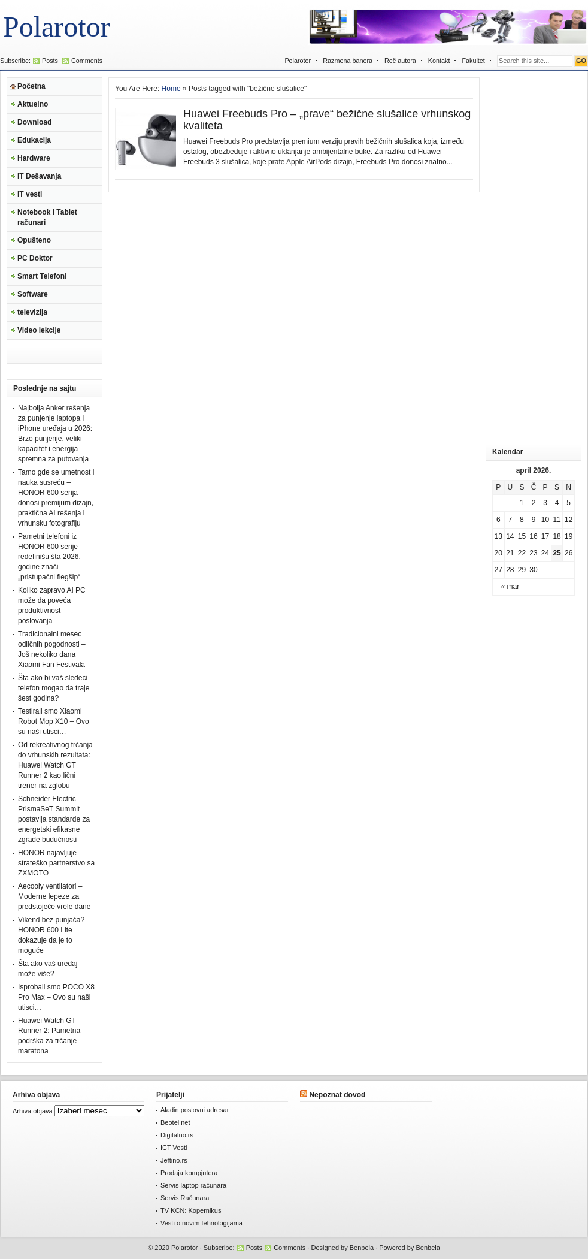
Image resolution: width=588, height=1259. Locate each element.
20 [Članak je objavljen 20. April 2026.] (498, 553)
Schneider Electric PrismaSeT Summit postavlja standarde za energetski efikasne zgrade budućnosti (54, 819)
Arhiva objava (33, 1111)
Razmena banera (347, 60)
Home (171, 88)
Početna (31, 86)
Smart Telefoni (41, 276)
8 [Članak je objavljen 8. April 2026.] (522, 519)
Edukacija (34, 140)
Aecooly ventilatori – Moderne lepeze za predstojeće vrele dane (54, 896)
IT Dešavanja (39, 176)
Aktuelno (32, 104)
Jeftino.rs (173, 1160)
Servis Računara (184, 1197)
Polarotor (56, 27)
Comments (86, 60)
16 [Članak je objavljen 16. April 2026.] (533, 536)
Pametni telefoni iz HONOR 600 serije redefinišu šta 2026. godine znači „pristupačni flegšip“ (49, 556)
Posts (50, 60)
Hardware (33, 158)
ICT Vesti (173, 1147)
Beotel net (175, 1122)
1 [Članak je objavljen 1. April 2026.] (522, 503)
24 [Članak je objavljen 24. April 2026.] (545, 553)
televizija (32, 312)
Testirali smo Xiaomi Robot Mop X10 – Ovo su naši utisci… (53, 721)
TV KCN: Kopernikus (190, 1210)
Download (34, 122)
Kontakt (439, 60)
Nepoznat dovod (337, 1095)
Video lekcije (39, 330)
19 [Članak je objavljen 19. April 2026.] (568, 536)
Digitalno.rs (176, 1135)
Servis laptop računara (193, 1185)
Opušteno (34, 240)
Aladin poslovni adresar (194, 1109)
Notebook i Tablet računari (47, 217)
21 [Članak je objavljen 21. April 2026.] (510, 553)
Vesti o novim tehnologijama (201, 1223)
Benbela (362, 1247)
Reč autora (400, 60)
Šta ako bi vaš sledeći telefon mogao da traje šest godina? (53, 688)
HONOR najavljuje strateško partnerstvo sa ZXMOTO (56, 863)
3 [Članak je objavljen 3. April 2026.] (545, 503)
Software (32, 294)
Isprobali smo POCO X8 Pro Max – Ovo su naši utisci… (56, 997)
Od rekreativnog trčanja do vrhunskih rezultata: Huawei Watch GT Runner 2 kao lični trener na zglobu (55, 765)
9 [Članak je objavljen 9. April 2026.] (534, 519)
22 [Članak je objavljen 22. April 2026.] (522, 553)
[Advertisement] (533, 257)
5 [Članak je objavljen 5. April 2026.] (568, 503)
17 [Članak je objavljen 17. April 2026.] (545, 536)
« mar (510, 586)
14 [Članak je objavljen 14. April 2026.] (510, 536)
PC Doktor (35, 258)
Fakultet (473, 60)
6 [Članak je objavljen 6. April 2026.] (498, 519)
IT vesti (29, 194)
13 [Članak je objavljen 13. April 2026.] (498, 536)
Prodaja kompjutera (188, 1172)
